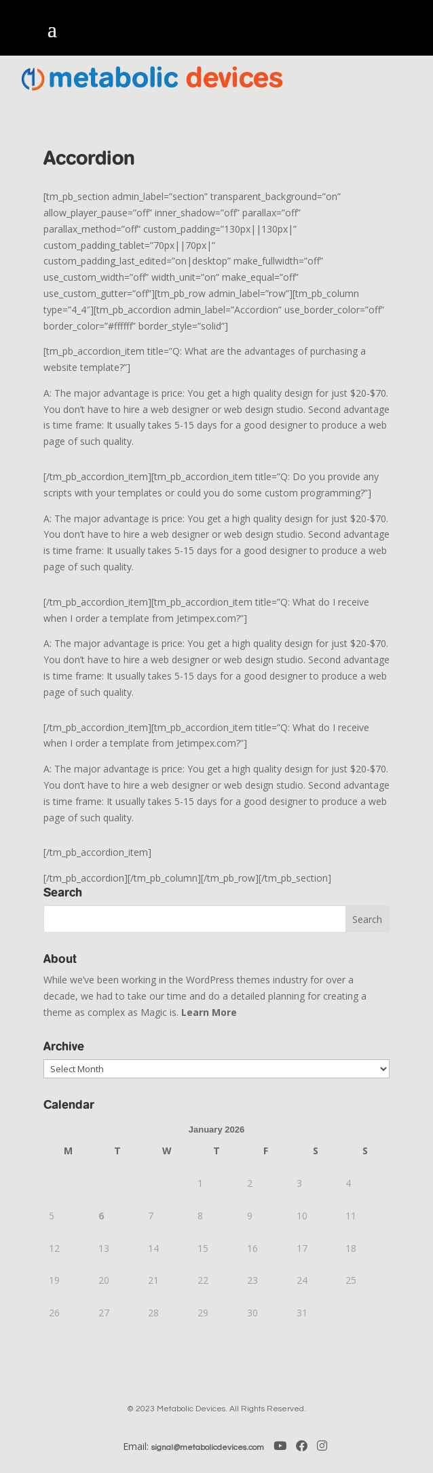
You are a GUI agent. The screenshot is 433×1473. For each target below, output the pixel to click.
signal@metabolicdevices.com (207, 1447)
